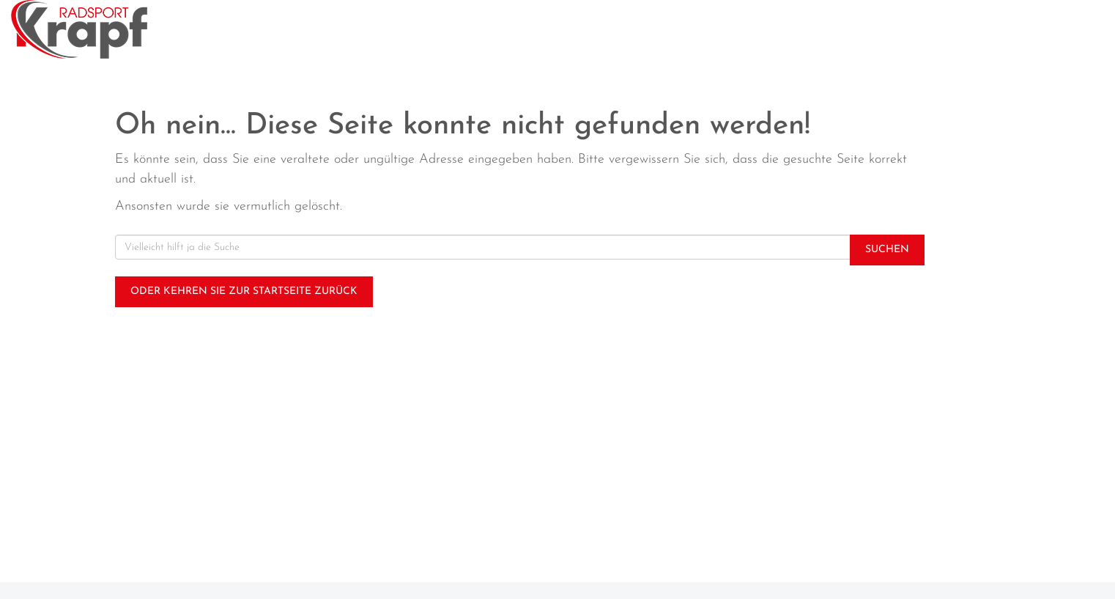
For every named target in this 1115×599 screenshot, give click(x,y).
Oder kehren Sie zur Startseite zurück (244, 291)
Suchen (887, 249)
